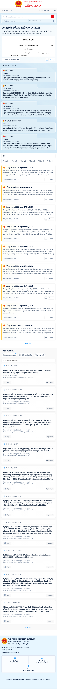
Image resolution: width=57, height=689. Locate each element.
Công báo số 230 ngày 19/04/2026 (21, 27)
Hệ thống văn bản (25, 355)
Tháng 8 (5, 161)
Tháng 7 (14, 161)
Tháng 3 (50, 161)
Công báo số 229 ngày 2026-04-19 (23, 377)
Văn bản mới (40, 355)
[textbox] (15, 21)
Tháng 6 (23, 161)
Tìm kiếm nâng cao (41, 21)
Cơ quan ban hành (9, 355)
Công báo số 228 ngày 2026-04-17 (23, 456)
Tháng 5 (32, 161)
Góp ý (7, 382)
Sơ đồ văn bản (7, 351)
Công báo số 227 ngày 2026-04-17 (23, 538)
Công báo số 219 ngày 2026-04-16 (23, 562)
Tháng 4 (41, 161)
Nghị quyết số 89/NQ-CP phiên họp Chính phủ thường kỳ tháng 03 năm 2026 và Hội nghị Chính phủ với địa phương (27, 79)
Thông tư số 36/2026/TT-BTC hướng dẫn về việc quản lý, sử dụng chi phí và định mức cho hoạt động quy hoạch (29, 54)
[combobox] (15, 20)
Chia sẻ (52, 60)
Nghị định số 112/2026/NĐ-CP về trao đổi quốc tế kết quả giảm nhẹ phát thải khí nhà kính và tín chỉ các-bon (27, 556)
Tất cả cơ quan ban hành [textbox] (9, 360)
